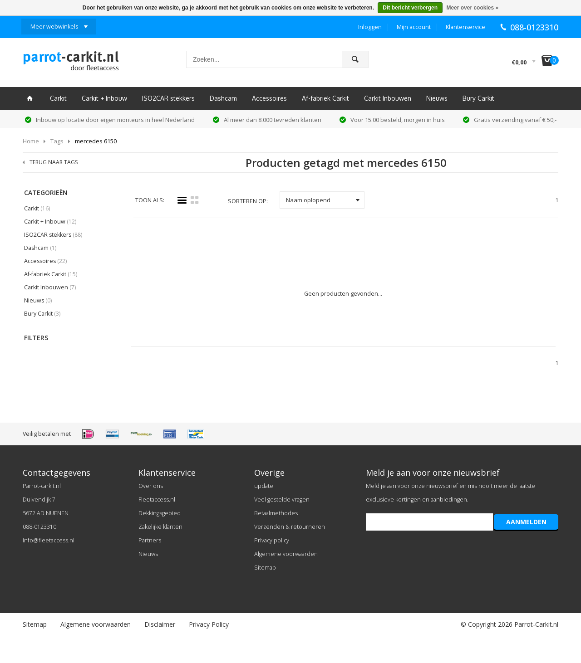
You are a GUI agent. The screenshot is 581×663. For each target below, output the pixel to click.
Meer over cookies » (472, 8)
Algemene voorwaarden (286, 554)
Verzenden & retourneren (289, 527)
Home (31, 141)
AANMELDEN (526, 521)
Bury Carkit (478, 98)
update (263, 486)
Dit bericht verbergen (410, 8)
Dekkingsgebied (159, 513)
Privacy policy (271, 540)
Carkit (58, 98)
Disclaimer (159, 624)
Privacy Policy (209, 624)
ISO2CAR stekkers (168, 98)
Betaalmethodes (276, 513)
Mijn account (414, 27)
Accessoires (269, 98)
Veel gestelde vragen (282, 499)
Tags (57, 141)
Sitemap (265, 567)
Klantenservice (465, 27)
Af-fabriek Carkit (325, 98)
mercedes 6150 (96, 141)
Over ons (150, 486)
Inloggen (370, 27)
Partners (149, 540)
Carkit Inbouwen (387, 98)
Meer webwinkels (54, 26)
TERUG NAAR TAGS (54, 162)
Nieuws (437, 98)
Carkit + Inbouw (104, 98)
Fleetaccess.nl (156, 499)
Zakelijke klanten (160, 527)
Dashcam (223, 98)
